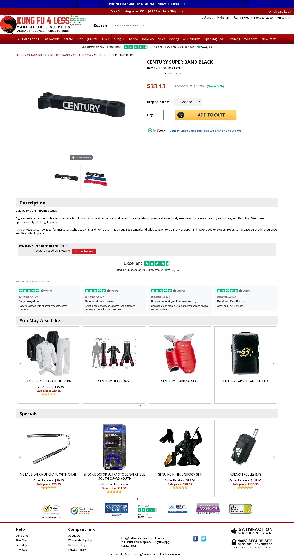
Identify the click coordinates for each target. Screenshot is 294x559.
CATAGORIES (35, 55)
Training (234, 39)
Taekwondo (51, 39)
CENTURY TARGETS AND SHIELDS (245, 381)
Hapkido (148, 39)
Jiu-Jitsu (92, 39)
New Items (269, 39)
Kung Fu (119, 39)
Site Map (21, 545)
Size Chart (22, 540)
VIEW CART (284, 17)
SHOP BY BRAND (58, 55)
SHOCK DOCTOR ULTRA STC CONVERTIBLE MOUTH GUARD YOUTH (114, 476)
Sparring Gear (214, 39)
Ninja (161, 39)
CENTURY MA (82, 55)
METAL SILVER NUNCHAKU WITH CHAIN (48, 474)
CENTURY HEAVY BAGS (114, 381)
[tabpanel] (49, 365)
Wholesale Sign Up (80, 540)
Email (225, 17)
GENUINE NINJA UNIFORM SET (180, 474)
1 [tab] (140, 405)
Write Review (172, 73)
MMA (106, 39)
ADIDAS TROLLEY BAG (245, 474)
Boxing (174, 39)
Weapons (251, 39)
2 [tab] (146, 405)
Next (273, 364)
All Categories (28, 39)
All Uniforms (191, 39)
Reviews (21, 549)
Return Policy (76, 545)
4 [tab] (154, 499)
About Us (74, 535)
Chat (210, 17)
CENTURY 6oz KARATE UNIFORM (48, 381)
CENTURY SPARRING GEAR (180, 381)
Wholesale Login (280, 11)
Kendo (133, 39)
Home (20, 55)
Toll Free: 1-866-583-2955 (255, 17)
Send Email (23, 535)
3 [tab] (151, 405)
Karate (68, 39)
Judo (80, 39)
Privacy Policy (77, 549)
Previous (20, 364)
